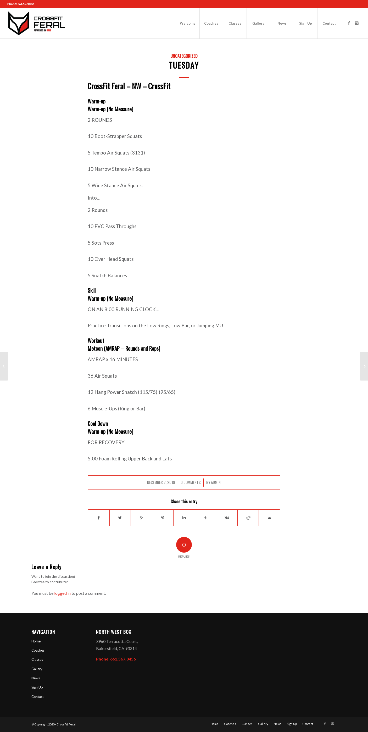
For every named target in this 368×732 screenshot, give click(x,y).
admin (216, 482)
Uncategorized (184, 56)
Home (36, 641)
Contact (37, 697)
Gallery (36, 669)
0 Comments (191, 482)
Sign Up (37, 687)
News (35, 678)
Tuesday (184, 65)
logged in (62, 593)
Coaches (37, 650)
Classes (37, 659)
